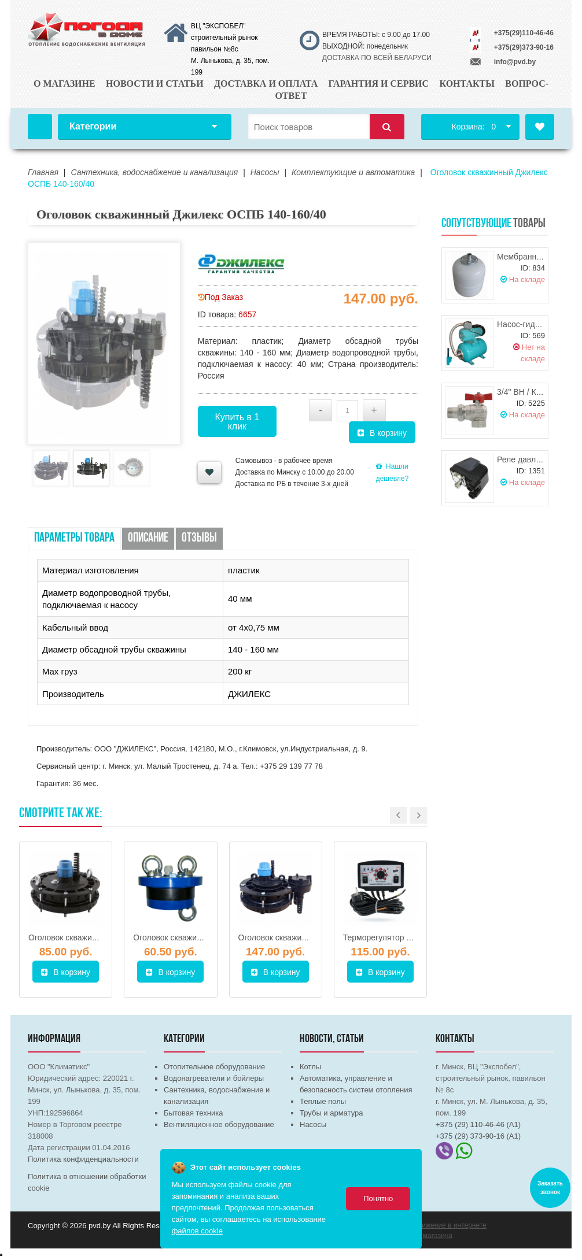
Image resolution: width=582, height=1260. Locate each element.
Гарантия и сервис (379, 83)
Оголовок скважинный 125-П (186, 937)
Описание (148, 538)
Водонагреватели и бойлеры (214, 1078)
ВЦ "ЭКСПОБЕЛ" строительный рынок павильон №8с (224, 37)
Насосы (313, 1124)
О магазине (64, 83)
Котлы (310, 1066)
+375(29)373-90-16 (524, 47)
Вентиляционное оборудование (219, 1124)
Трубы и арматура (331, 1113)
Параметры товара (74, 538)
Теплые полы (323, 1101)
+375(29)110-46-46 (524, 33)
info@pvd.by (515, 62)
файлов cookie (197, 1230)
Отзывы (199, 538)
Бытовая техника (193, 1113)
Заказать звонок (550, 1187)
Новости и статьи (155, 83)
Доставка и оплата (266, 83)
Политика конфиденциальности (83, 1159)
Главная (40, 126)
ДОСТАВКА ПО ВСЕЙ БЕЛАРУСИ (377, 58)
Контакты (467, 83)
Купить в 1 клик (237, 421)
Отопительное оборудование (214, 1066)
